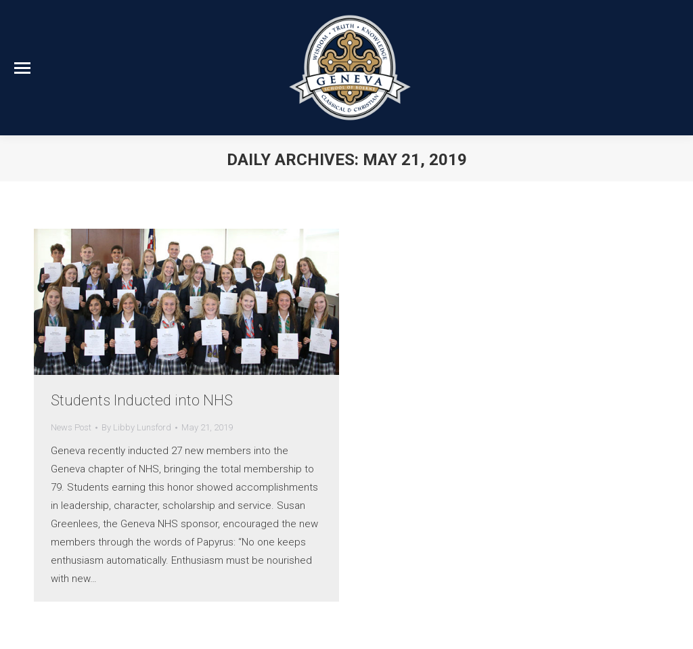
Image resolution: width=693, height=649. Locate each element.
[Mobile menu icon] (22, 68)
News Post (71, 427)
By (136, 427)
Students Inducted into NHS (142, 400)
